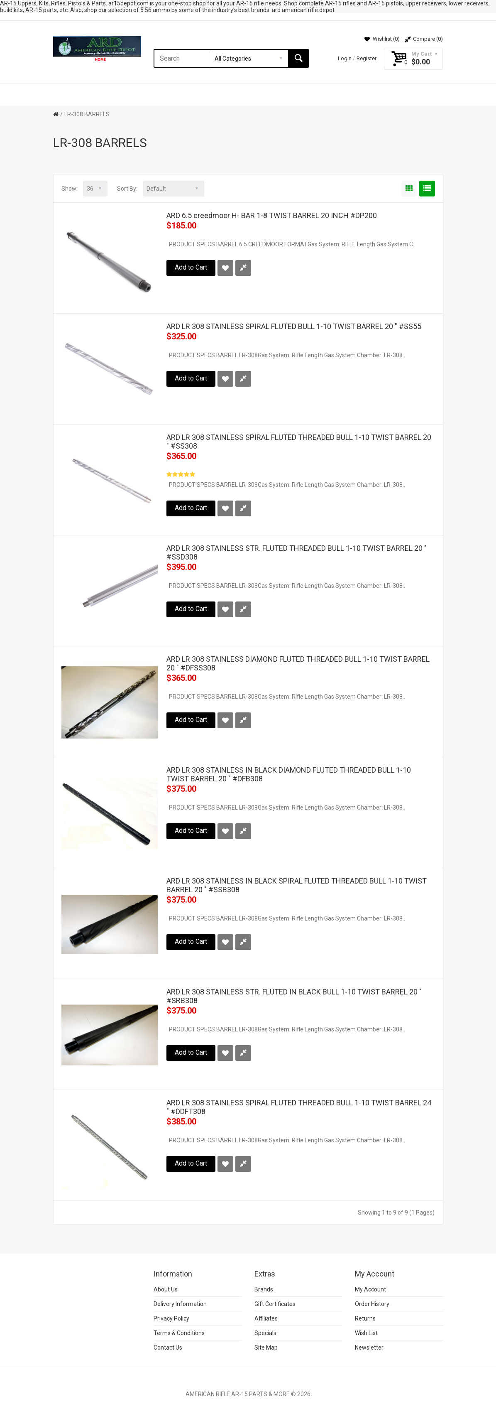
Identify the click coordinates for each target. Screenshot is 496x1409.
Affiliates (266, 1318)
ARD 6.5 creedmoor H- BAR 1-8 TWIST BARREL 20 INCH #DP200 (271, 215)
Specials (265, 1333)
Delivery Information (180, 1304)
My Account (370, 1289)
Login (345, 58)
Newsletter (369, 1347)
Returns (365, 1318)
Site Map (266, 1347)
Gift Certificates (275, 1304)
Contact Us (168, 1347)
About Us (166, 1289)
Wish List (366, 1333)
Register (366, 58)
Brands (263, 1289)
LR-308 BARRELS (87, 114)
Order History (372, 1304)
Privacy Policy (171, 1318)
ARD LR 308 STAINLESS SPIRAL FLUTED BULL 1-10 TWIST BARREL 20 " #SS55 (293, 326)
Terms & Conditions (179, 1333)
